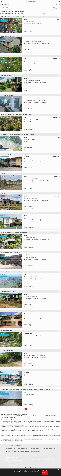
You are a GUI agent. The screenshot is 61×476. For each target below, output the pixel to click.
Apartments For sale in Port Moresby (11, 448)
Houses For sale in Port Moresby (10, 450)
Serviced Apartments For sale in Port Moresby (26, 453)
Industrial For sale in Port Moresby (24, 448)
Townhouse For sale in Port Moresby (24, 450)
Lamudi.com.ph (25, 459)
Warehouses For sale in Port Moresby (51, 450)
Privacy (51, 457)
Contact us (41, 457)
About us (28, 457)
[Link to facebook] (25, 467)
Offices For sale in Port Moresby (37, 450)
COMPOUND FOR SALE (6, 330)
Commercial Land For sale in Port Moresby (52, 448)
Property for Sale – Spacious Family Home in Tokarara (14, 311)
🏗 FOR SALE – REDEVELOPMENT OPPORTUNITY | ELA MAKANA (16, 114)
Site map (55, 457)
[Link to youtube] (28, 467)
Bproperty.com (38, 459)
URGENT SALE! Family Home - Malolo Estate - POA (13, 16)
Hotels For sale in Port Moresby (37, 451)
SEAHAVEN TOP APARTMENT (8, 95)
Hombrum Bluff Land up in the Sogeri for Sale (12, 271)
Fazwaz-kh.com (54, 459)
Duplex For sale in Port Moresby (10, 453)
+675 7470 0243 (8, 462)
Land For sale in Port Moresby (23, 451)
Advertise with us (34, 457)
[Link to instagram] (35, 467)
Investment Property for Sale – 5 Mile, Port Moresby (13, 154)
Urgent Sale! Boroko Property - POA (9, 36)
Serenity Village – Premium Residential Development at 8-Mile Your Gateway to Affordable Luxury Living (26, 389)
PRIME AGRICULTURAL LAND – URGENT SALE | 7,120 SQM (14, 56)
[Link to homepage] (30, 2)
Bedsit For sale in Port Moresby (10, 451)
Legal (48, 457)
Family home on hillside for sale (8, 291)
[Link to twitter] (33, 467)
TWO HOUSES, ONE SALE (7, 350)
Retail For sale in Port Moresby (37, 453)
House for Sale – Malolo (6, 75)
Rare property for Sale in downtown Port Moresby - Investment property (18, 134)
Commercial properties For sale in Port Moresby (40, 448)
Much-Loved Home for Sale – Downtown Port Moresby (14, 232)
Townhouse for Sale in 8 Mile (8, 213)
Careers (45, 457)
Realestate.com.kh (46, 459)
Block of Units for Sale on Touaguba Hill (10, 252)
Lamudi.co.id (32, 459)
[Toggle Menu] (1, 1)
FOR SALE (3, 173)
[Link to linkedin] (30, 467)
